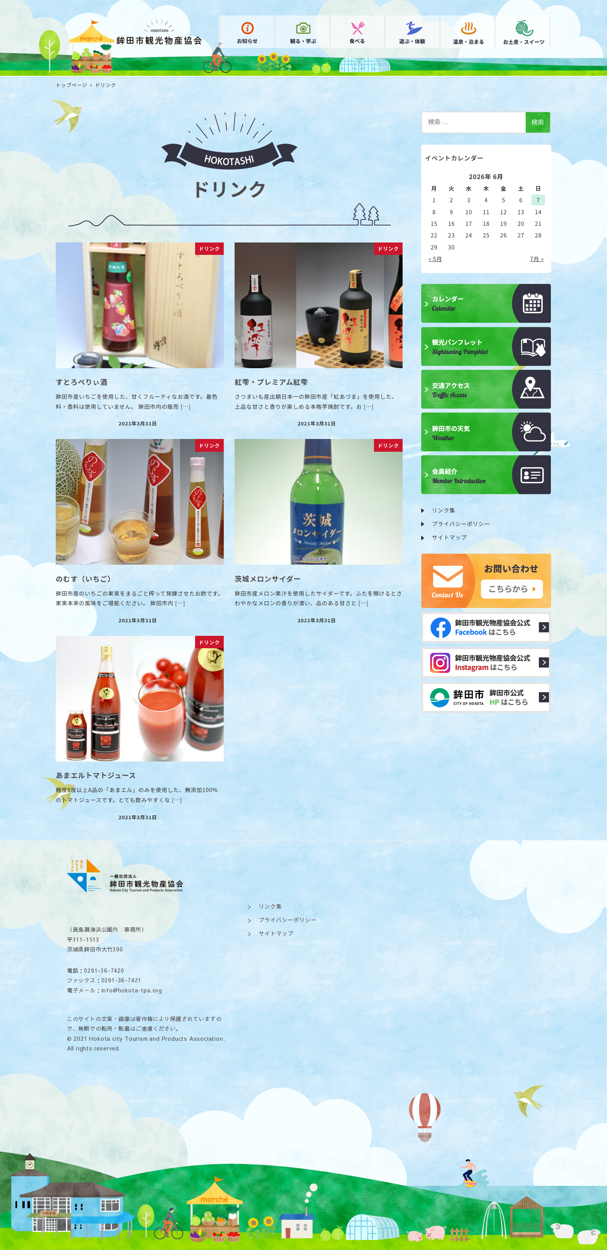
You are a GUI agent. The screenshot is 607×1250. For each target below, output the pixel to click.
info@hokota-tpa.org (131, 990)
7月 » (537, 259)
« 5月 (435, 259)
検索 (538, 122)
